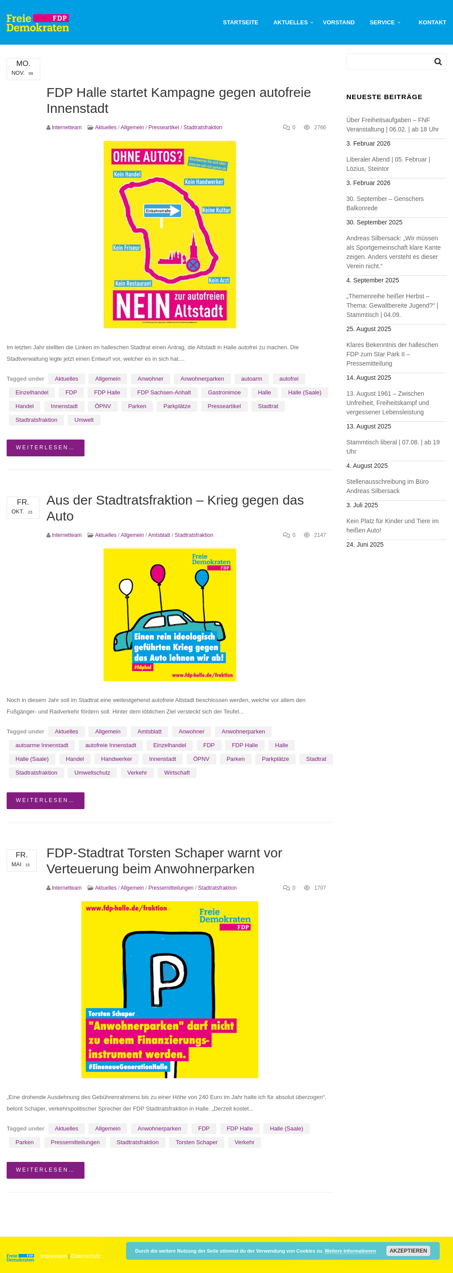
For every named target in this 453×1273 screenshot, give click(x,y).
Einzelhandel (31, 392)
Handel (24, 406)
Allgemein (132, 127)
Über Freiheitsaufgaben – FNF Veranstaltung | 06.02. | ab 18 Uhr (392, 124)
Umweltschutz (92, 772)
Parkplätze (176, 406)
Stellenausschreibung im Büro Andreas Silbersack (387, 486)
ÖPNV (103, 406)
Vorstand (339, 22)
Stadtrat (268, 406)
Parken (137, 406)
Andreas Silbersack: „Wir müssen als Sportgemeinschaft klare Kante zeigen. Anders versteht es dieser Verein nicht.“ (393, 252)
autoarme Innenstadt (41, 745)
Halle (264, 392)
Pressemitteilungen (170, 888)
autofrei (289, 378)
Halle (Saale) (304, 392)
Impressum (54, 1256)
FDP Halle (107, 392)
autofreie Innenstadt (110, 745)
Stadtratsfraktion (203, 127)
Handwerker (116, 759)
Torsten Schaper (197, 1142)
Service (382, 22)
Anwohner (151, 378)
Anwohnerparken (202, 378)
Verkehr (137, 772)
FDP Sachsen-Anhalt (164, 392)
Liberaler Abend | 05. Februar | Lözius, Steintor (388, 164)
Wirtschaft (177, 772)
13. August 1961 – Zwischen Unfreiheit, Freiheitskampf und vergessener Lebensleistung (387, 403)
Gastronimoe (224, 392)
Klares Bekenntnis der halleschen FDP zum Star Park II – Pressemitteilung (392, 354)
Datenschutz (86, 1256)
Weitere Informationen (350, 1251)
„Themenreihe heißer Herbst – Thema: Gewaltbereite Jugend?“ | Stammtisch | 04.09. (392, 305)
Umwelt (83, 420)
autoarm (251, 378)
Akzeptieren (408, 1251)
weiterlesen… (45, 447)
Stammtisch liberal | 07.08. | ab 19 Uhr (393, 447)
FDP (71, 392)
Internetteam (66, 127)
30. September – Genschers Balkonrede (385, 203)
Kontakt (432, 22)
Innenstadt (64, 406)
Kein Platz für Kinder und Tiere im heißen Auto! (392, 525)
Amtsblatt (159, 535)
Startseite (240, 22)
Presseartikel (163, 127)
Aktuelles (290, 22)
